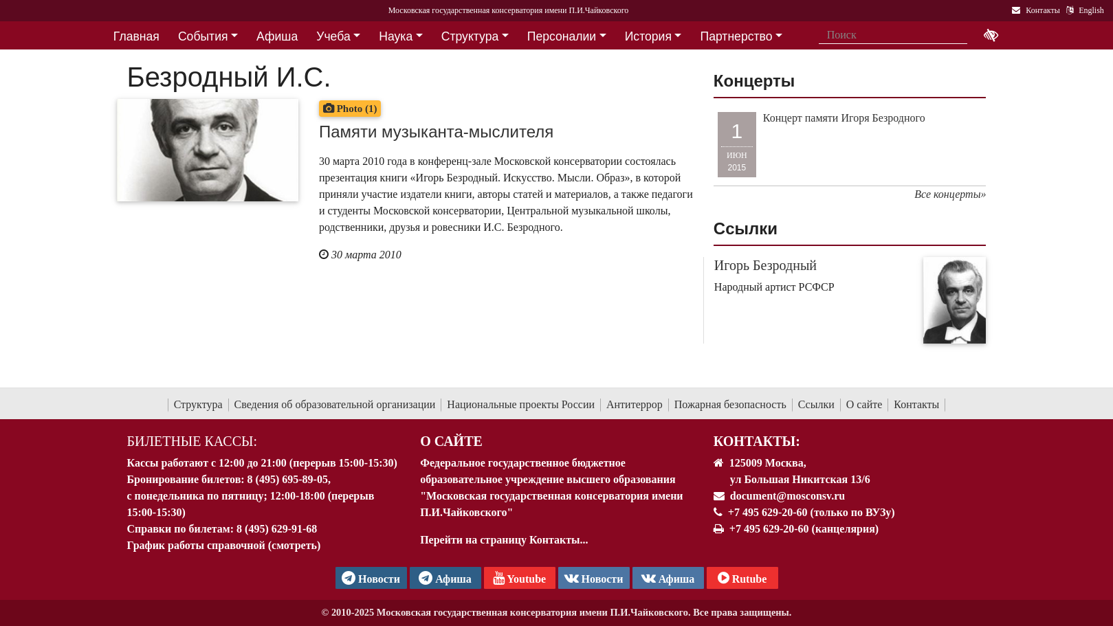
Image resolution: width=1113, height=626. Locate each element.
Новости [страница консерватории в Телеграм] (371, 578)
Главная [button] (136, 36)
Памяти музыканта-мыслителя (436, 131)
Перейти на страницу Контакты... (504, 540)
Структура (198, 404)
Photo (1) (350, 108)
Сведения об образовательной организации (335, 404)
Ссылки (816, 404)
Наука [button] (395, 36)
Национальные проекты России (521, 404)
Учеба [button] (333, 36)
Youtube (519, 578)
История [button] (648, 36)
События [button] (203, 36)
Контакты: (757, 441)
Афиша (668, 578)
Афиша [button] (277, 36)
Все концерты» (950, 194)
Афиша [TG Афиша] (445, 578)
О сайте (864, 404)
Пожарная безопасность (730, 404)
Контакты (916, 404)
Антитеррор (634, 404)
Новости (594, 578)
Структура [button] (469, 36)
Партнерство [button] (737, 36)
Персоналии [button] (561, 36)
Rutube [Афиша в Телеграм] (742, 578)
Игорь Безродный (765, 265)
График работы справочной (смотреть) (224, 545)
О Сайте (451, 441)
